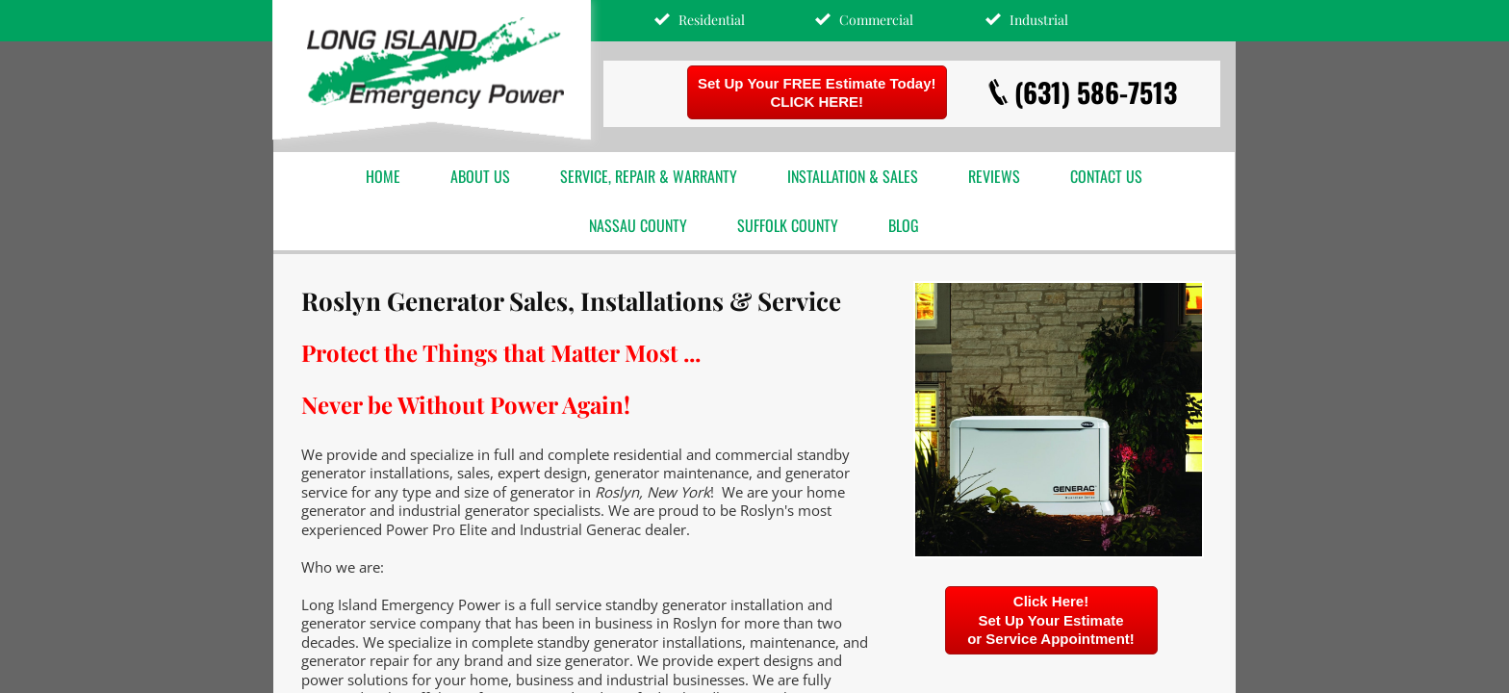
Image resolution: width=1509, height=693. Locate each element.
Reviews (994, 176)
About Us (480, 176)
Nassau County (638, 225)
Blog (903, 225)
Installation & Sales (852, 176)
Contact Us (1106, 176)
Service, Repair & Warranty (648, 176)
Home (383, 176)
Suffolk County (787, 225)
